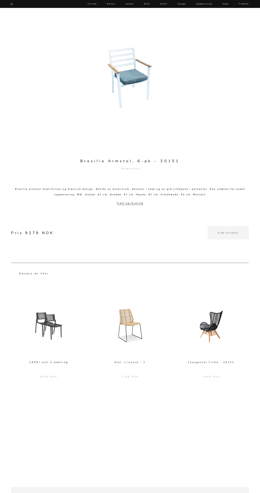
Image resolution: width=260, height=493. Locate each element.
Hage (225, 4)
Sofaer (130, 4)
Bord (147, 4)
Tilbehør (244, 4)
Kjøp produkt (228, 232)
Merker (111, 4)
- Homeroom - (130, 168)
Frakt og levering (130, 203)
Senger (182, 4)
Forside (92, 4)
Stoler (164, 4)
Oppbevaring (204, 4)
